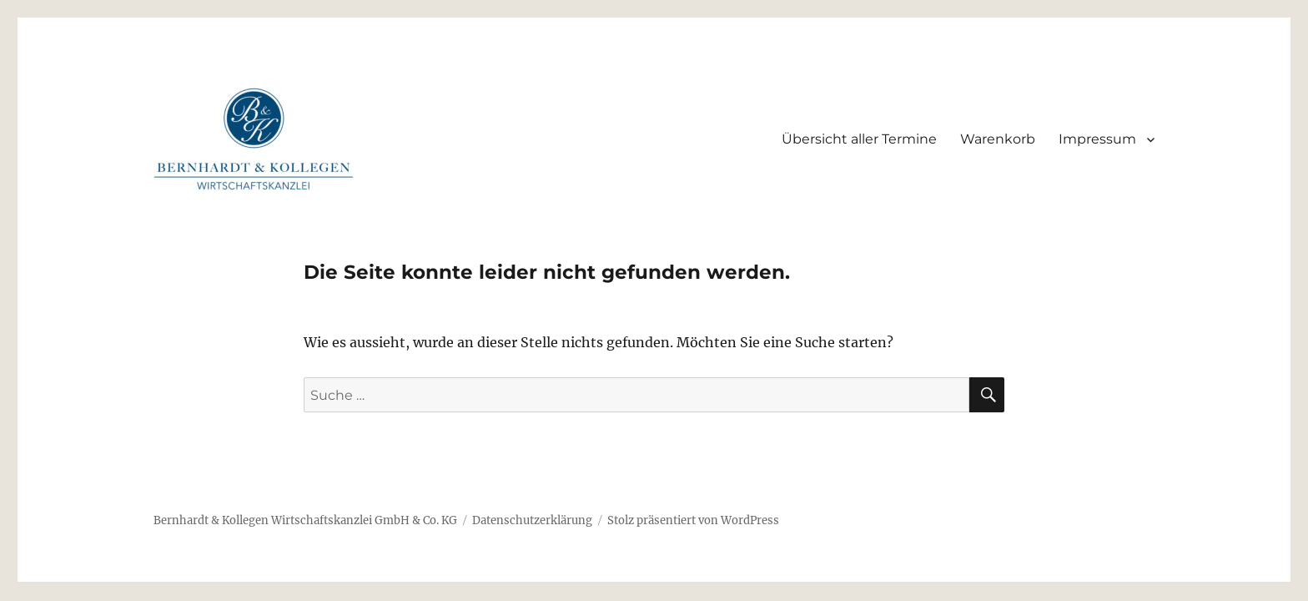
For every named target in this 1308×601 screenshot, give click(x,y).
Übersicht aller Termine (859, 139)
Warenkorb (997, 139)
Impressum (1097, 139)
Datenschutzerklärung (532, 520)
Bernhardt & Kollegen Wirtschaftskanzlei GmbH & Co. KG (305, 520)
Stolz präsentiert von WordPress (693, 520)
